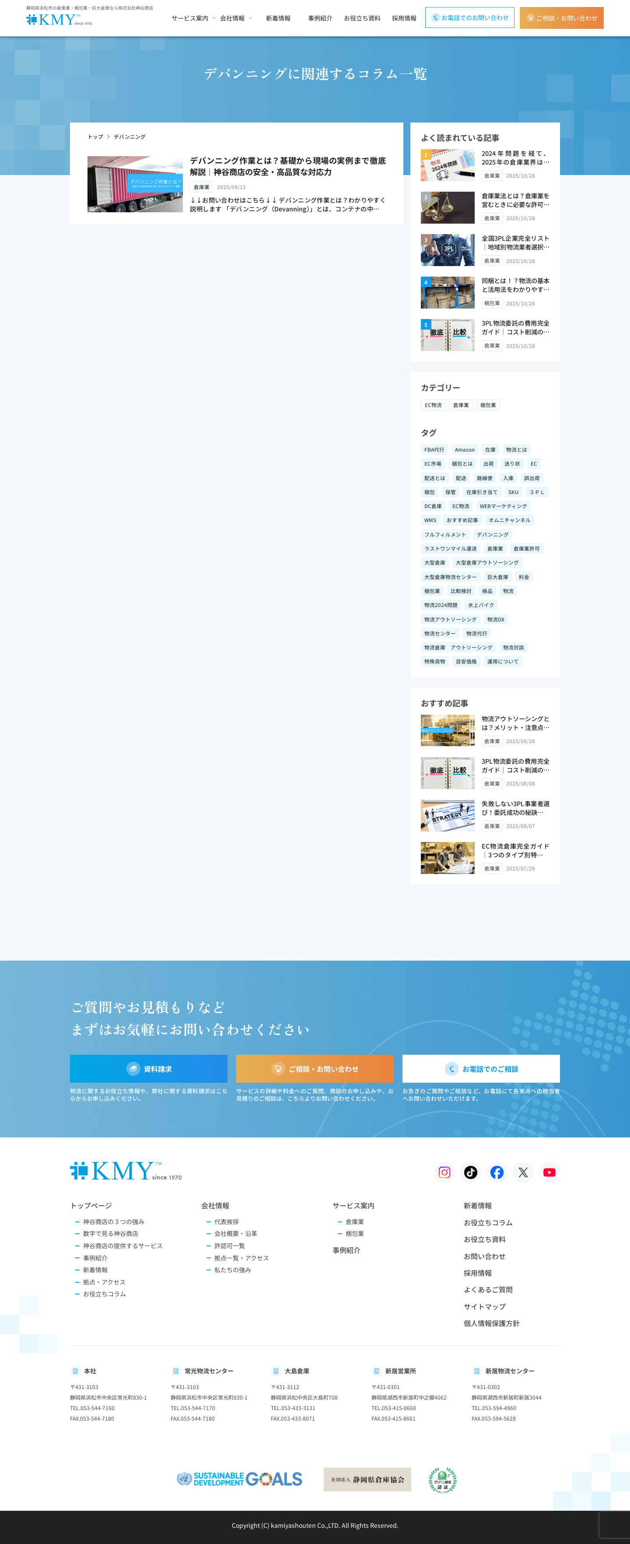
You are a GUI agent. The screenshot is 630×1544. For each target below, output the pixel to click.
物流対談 (513, 647)
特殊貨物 (434, 661)
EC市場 (432, 463)
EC (534, 463)
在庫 (490, 449)
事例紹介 (320, 18)
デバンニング (493, 534)
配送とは (434, 477)
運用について (503, 661)
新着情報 (278, 18)
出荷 (488, 463)
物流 (508, 590)
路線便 (485, 477)
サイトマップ (485, 1306)
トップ (95, 136)
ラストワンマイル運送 (450, 548)
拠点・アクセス (104, 1282)
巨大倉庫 (497, 576)
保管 (450, 491)
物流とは (516, 449)
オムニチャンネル (510, 519)
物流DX (495, 619)
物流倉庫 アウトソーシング (458, 647)
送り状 (512, 463)
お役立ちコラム (104, 1294)
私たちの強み (232, 1270)
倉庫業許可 (527, 548)
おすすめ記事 (462, 519)
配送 (461, 477)
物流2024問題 (441, 604)
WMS (430, 519)
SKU (513, 491)
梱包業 (488, 404)
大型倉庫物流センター (450, 576)
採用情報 (404, 18)
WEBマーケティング (503, 505)
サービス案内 (190, 18)
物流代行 (476, 633)
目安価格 (466, 661)
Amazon (465, 449)
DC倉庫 (433, 505)
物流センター (440, 633)
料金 (524, 576)
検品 (487, 590)
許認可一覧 (229, 1246)
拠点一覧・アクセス (241, 1258)
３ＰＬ (537, 491)
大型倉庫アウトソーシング (487, 562)
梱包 (429, 491)
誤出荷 (532, 477)
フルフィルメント (445, 534)
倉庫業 (461, 404)
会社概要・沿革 (235, 1233)
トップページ (91, 1205)
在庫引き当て (482, 491)
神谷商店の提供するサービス (123, 1246)
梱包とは (462, 463)
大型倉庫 (434, 562)
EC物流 (433, 404)
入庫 (508, 477)
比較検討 (461, 590)
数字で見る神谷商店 (110, 1233)
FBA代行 (434, 449)
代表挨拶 (226, 1222)
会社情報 (232, 18)
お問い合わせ (485, 1256)
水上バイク (481, 604)
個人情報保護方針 (492, 1323)
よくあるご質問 (488, 1289)
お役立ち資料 (362, 18)
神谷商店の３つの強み (113, 1222)
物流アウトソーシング (450, 619)
